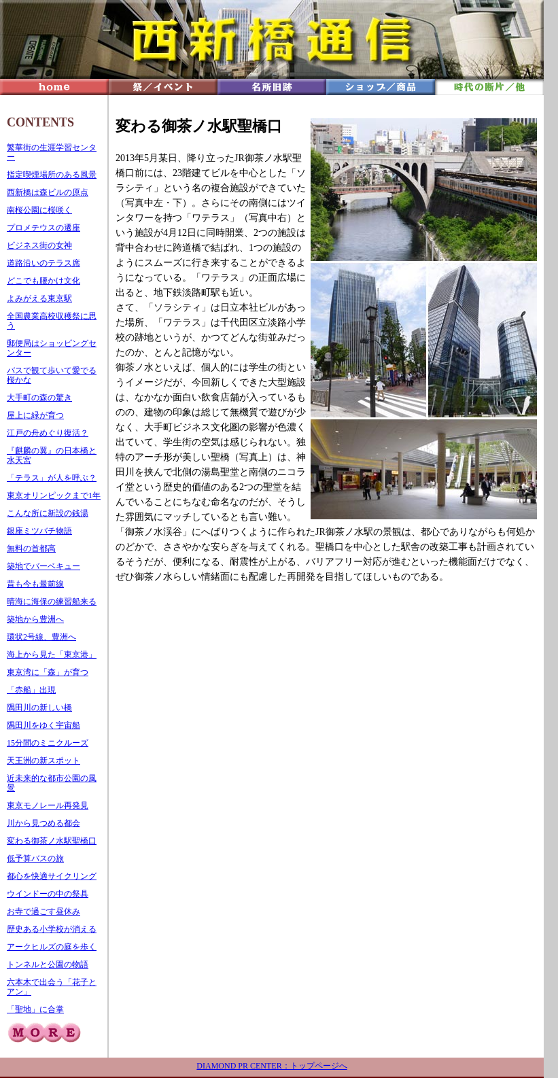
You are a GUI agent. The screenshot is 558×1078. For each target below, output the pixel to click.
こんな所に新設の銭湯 (47, 513)
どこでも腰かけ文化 (43, 280)
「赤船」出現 (31, 690)
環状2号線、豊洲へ (41, 637)
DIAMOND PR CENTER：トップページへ (271, 1066)
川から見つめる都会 (43, 823)
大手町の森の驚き (39, 397)
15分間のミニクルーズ (47, 743)
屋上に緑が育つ (35, 415)
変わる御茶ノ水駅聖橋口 (52, 841)
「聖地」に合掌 (35, 1009)
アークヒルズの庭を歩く (52, 947)
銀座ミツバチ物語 (39, 531)
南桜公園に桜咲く (39, 210)
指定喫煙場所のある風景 (52, 174)
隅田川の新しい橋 (39, 707)
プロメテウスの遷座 (43, 227)
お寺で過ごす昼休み (43, 911)
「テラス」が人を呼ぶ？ (52, 478)
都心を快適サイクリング (52, 876)
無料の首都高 (31, 548)
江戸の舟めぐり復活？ (47, 433)
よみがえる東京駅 (39, 298)
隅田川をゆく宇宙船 (43, 725)
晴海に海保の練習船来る (52, 601)
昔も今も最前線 (35, 584)
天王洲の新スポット (43, 760)
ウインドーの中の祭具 (47, 894)
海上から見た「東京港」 (52, 654)
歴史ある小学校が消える (52, 929)
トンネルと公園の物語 (47, 964)
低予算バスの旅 (35, 858)
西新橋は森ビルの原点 (47, 192)
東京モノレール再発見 (47, 805)
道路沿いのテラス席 (43, 263)
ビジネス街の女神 (39, 245)
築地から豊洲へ (35, 619)
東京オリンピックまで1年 (54, 495)
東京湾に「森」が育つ (47, 672)
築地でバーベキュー (43, 566)
